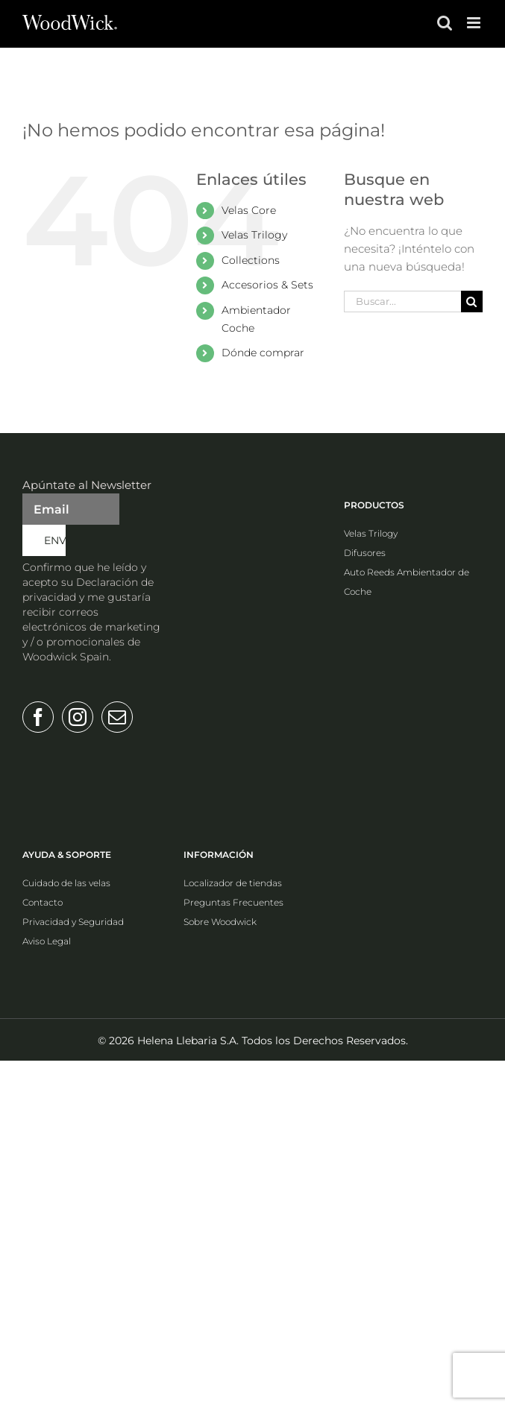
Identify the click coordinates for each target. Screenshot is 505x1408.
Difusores (365, 552)
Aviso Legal (46, 941)
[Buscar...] (402, 301)
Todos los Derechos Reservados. (325, 1040)
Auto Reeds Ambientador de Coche (406, 581)
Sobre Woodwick (220, 921)
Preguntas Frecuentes (233, 902)
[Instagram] (77, 717)
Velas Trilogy (254, 234)
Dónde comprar (263, 352)
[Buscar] (472, 301)
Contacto (42, 902)
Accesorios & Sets (267, 284)
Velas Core (249, 210)
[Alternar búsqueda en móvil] (444, 23)
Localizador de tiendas (233, 882)
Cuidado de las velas (66, 882)
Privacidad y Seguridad (73, 921)
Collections (251, 260)
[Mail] (117, 717)
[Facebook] (38, 717)
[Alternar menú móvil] (475, 23)
